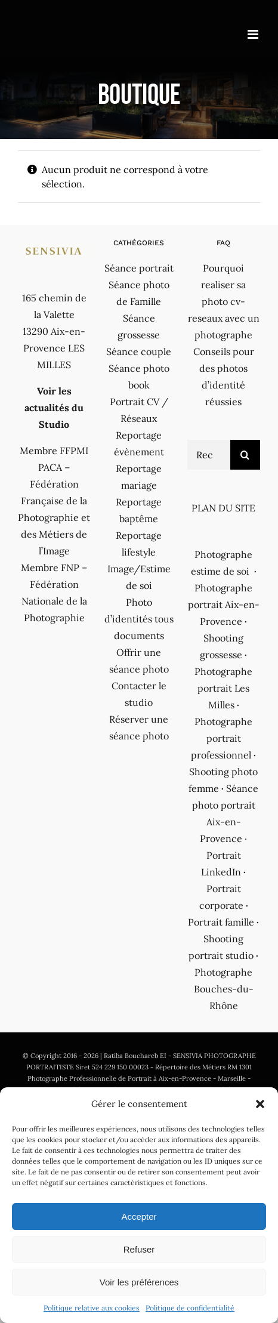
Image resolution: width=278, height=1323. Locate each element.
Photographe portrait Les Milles (223, 688)
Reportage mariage (139, 476)
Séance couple (138, 351)
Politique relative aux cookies (92, 1307)
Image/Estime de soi (139, 577)
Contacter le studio (139, 694)
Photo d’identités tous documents (139, 619)
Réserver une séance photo (139, 727)
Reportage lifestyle (139, 543)
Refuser (139, 1249)
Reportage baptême (139, 510)
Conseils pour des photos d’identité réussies (223, 377)
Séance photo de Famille (139, 293)
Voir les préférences (139, 1282)
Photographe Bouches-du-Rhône (224, 988)
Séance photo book (139, 376)
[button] (260, 1104)
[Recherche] (245, 455)
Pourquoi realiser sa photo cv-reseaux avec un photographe (224, 301)
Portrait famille (221, 922)
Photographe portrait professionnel (221, 738)
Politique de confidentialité (190, 1307)
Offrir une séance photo (139, 660)
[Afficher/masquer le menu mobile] (254, 34)
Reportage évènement (139, 443)
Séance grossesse (139, 326)
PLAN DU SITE (223, 508)
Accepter (138, 1216)
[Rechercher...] (208, 455)
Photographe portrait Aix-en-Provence (224, 604)
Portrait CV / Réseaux (139, 410)
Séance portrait (139, 268)
